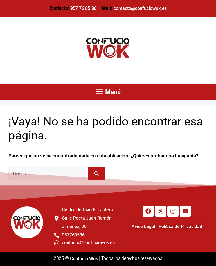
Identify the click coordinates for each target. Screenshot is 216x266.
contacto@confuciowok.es (140, 8)
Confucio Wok (84, 258)
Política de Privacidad (180, 226)
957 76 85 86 (83, 8)
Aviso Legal (143, 226)
